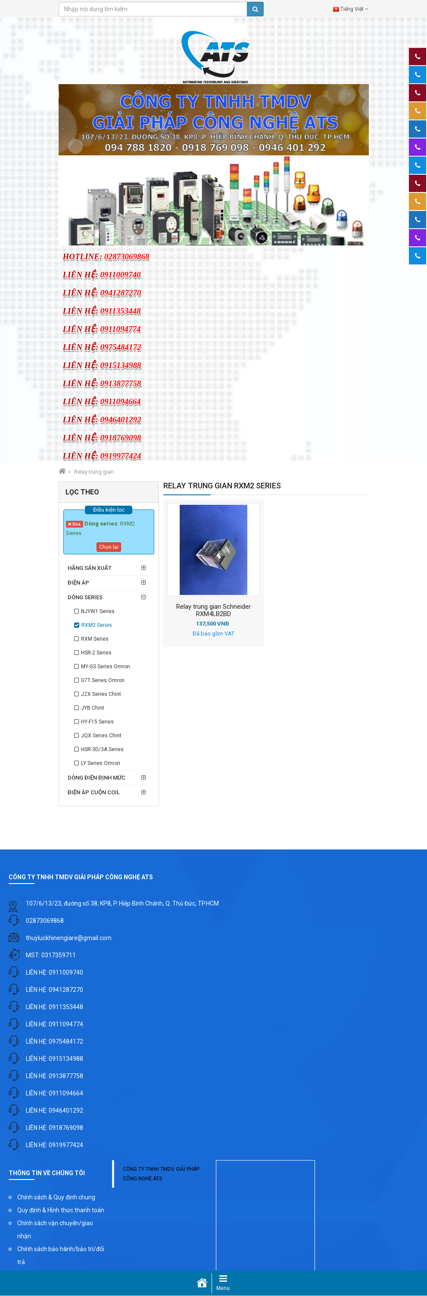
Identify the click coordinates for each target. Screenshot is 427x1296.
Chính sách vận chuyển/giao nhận (55, 1229)
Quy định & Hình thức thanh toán (60, 1210)
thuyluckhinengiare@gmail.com (69, 937)
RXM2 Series (96, 625)
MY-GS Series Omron (105, 667)
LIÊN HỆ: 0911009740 (54, 972)
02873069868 (45, 920)
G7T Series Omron (103, 680)
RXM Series (95, 639)
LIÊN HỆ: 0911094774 (54, 1024)
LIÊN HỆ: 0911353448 (54, 1006)
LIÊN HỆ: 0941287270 (54, 989)
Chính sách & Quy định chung (56, 1197)
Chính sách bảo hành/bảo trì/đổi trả (60, 1255)
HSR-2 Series (96, 653)
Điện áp (78, 582)
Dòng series (85, 597)
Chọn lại (108, 547)
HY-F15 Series (97, 722)
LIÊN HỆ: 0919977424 (54, 1145)
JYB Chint (92, 708)
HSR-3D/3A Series (102, 749)
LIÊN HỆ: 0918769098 (54, 1127)
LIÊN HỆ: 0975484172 (54, 1041)
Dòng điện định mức (96, 777)
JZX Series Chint (101, 694)
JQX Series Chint (101, 736)
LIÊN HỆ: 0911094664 (54, 1093)
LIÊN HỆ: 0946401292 (54, 1110)
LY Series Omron (100, 763)
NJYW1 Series (98, 611)
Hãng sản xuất (90, 568)
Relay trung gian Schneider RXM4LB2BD (213, 610)
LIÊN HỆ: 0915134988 (54, 1058)
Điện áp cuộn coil (94, 792)
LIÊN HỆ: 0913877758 (54, 1076)
